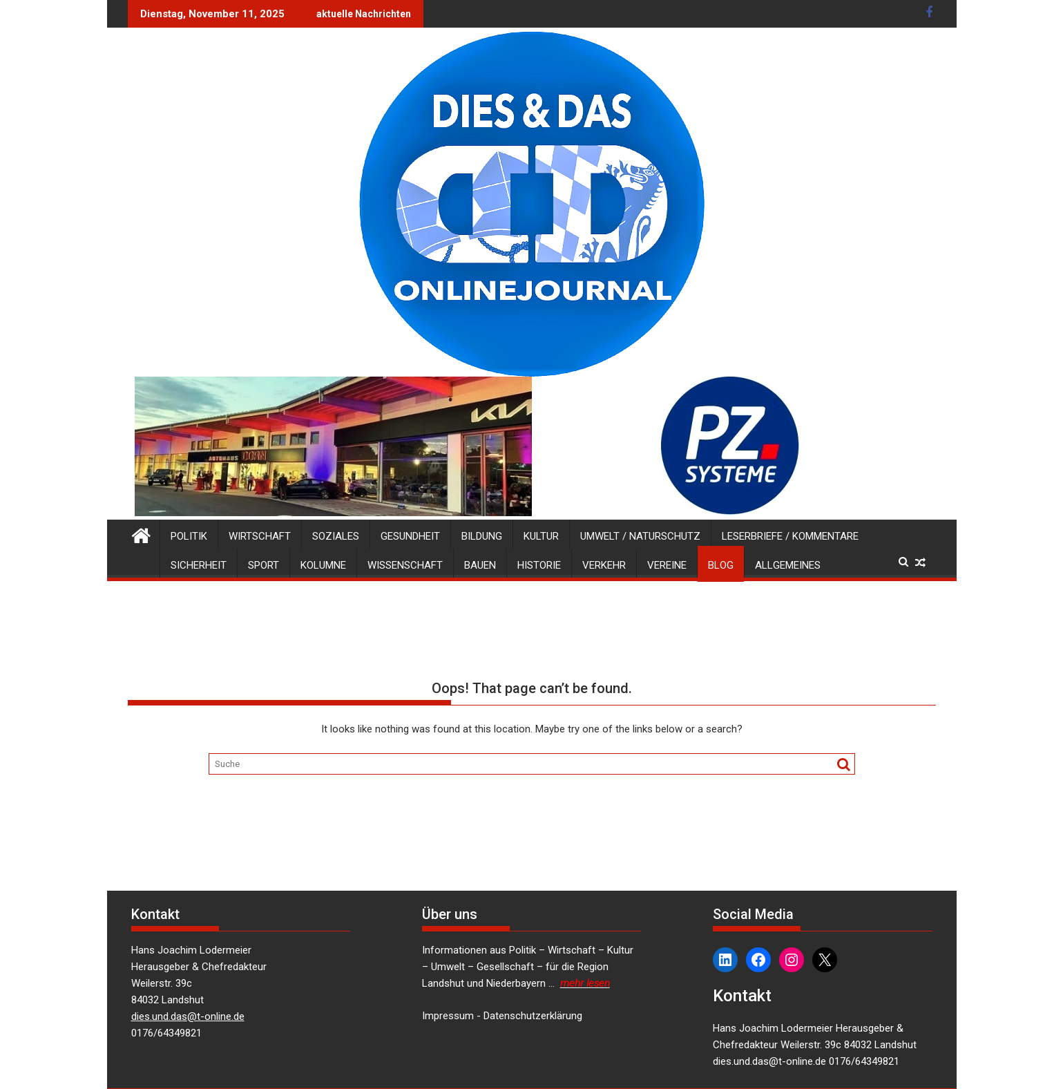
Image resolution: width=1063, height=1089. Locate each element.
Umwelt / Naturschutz (640, 536)
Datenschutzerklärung (532, 1016)
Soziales (335, 536)
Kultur (541, 536)
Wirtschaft (260, 536)
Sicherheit (199, 565)
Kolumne (323, 565)
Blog (721, 565)
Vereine (667, 565)
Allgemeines (788, 565)
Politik (189, 536)
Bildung (481, 536)
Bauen (480, 565)
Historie (539, 565)
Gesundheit (410, 536)
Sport (263, 565)
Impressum (448, 1016)
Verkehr (604, 565)
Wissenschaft (405, 565)
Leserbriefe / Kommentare (790, 536)
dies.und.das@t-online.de (188, 1016)
